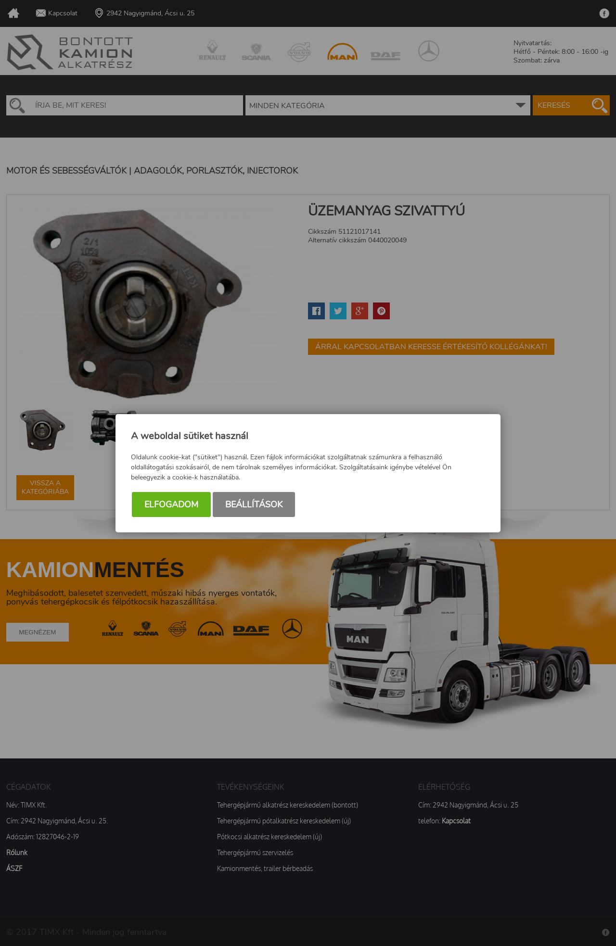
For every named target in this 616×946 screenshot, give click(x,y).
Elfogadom (171, 504)
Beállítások (253, 504)
